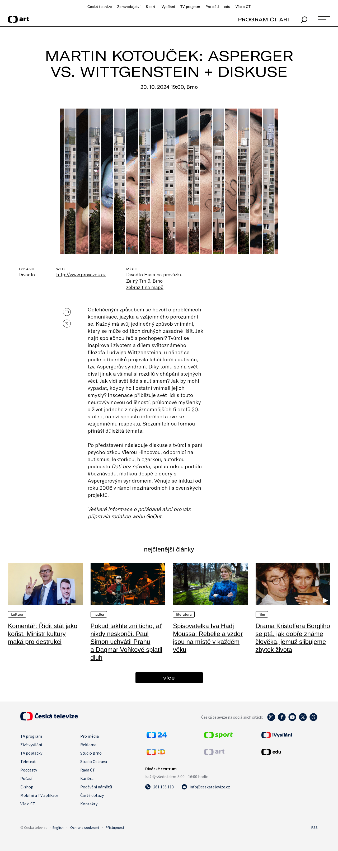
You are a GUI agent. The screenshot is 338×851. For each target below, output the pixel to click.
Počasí (26, 778)
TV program (190, 6)
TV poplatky (31, 753)
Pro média (89, 736)
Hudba (98, 614)
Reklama (88, 744)
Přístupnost (115, 827)
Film (262, 614)
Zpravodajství (129, 6)
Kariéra (86, 778)
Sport (150, 6)
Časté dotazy (92, 795)
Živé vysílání (31, 744)
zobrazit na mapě (144, 287)
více (169, 677)
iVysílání (168, 6)
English (58, 827)
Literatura (184, 614)
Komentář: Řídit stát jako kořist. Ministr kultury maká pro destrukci (42, 633)
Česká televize (99, 6)
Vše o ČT (243, 6)
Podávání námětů (96, 786)
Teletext (28, 761)
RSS (314, 827)
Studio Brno (91, 753)
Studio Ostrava (93, 761)
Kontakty (88, 803)
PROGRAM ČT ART (264, 19)
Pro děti (212, 6)
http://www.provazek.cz (81, 274)
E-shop (26, 786)
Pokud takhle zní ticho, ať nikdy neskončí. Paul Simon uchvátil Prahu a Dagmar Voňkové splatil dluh (126, 641)
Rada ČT (87, 770)
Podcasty (28, 770)
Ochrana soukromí (84, 827)
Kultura (17, 614)
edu (227, 6)
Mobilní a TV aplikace (39, 795)
